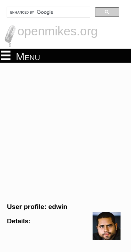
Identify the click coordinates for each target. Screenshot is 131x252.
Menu (20, 56)
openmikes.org (57, 31)
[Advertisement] (65, 131)
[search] (47, 12)
